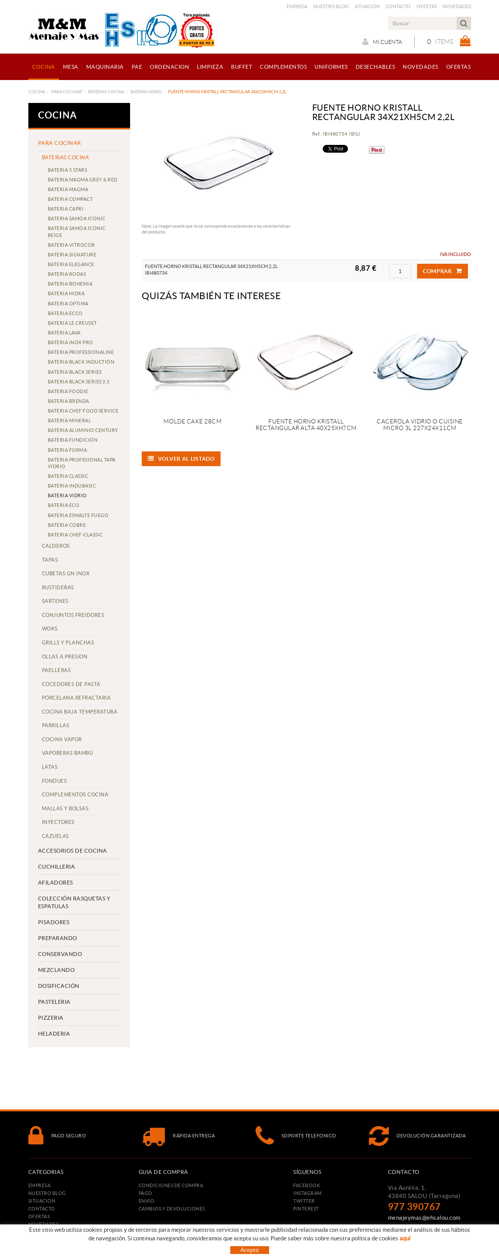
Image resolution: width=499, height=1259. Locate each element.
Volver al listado (181, 459)
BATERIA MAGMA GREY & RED (83, 179)
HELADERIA (54, 1034)
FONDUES (54, 781)
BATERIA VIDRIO (146, 91)
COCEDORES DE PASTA (71, 684)
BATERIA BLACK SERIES (75, 371)
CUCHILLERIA (56, 867)
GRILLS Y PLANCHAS (68, 643)
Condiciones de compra (171, 1185)
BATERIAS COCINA (106, 91)
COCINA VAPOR (62, 739)
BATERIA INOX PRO (70, 342)
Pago (145, 1193)
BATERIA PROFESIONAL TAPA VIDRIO (82, 463)
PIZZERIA (51, 1018)
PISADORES (54, 922)
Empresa (297, 6)
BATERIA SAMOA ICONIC (77, 218)
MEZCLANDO (56, 970)
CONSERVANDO (60, 954)
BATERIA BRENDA (68, 401)
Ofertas (427, 6)
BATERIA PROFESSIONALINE (81, 352)
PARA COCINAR (66, 91)
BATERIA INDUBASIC (72, 485)
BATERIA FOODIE (68, 391)
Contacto (398, 6)
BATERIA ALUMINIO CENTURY (83, 430)
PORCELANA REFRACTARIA (76, 698)
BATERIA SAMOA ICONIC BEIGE (77, 231)
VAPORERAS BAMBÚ (67, 753)
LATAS (50, 767)
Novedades (457, 6)
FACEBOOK (306, 1185)
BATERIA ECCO (65, 313)
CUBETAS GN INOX (66, 573)
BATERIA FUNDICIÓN (73, 439)
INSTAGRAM (307, 1193)
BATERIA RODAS (67, 274)
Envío (147, 1200)
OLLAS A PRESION (65, 657)
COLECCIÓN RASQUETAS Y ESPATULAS (74, 902)
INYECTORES (58, 822)
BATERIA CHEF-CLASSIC (75, 534)
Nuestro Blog (331, 6)
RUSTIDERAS (58, 587)
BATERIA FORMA (67, 450)
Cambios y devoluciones (172, 1208)
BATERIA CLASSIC (68, 476)
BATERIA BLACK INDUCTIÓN (81, 361)
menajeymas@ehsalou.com (424, 1217)
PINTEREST (306, 1208)
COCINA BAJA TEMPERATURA (80, 712)
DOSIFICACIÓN (59, 986)
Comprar (442, 271)
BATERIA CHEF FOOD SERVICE (83, 410)
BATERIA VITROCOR (71, 244)
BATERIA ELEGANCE (71, 264)
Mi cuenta (382, 41)
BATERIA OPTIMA (68, 303)
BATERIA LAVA (64, 332)
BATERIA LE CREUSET (72, 323)
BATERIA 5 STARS (67, 169)
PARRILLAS (56, 725)
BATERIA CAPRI (66, 208)
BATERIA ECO (64, 505)
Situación (367, 6)
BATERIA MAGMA (68, 189)
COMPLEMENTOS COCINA (75, 795)
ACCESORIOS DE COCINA (72, 851)
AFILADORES (55, 882)
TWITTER (304, 1200)
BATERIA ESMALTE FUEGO (78, 515)
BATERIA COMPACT (70, 199)
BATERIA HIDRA (66, 293)
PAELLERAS (56, 670)
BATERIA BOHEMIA (70, 283)
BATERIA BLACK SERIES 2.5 (79, 381)
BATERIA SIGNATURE (72, 254)
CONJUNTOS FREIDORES (73, 615)
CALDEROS (56, 546)
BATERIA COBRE (67, 525)
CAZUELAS (55, 836)
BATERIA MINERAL (69, 420)
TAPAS (50, 560)
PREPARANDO (57, 938)
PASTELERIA (54, 1002)
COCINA (36, 91)
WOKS (50, 629)
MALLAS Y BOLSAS (65, 808)
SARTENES (55, 601)
